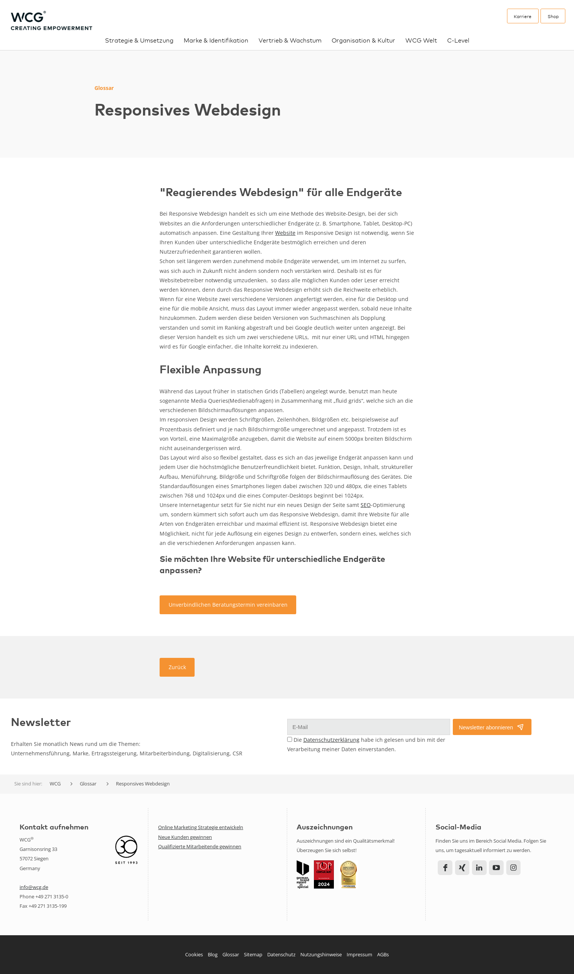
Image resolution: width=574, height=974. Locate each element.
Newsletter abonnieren (486, 727)
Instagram (513, 867)
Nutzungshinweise (321, 954)
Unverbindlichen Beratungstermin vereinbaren (228, 604)
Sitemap (253, 954)
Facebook (445, 867)
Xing (462, 867)
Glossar (230, 954)
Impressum (359, 954)
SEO (366, 504)
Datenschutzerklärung (331, 739)
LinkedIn (479, 867)
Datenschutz (281, 954)
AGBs (383, 954)
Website (285, 232)
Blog (213, 954)
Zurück (177, 667)
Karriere (522, 16)
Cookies (194, 954)
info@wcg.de (34, 887)
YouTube (496, 867)
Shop (553, 16)
